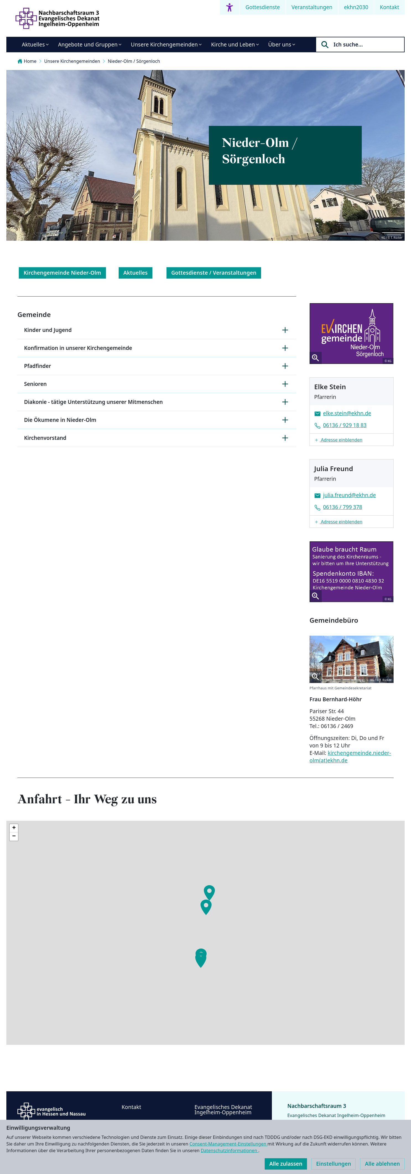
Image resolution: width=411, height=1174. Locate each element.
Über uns (279, 44)
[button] (351, 439)
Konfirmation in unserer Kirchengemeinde (157, 348)
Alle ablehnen (382, 1163)
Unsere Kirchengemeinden (164, 44)
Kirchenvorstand (157, 437)
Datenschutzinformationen (229, 1150)
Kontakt (389, 7)
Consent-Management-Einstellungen (228, 1144)
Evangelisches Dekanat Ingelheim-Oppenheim (223, 1109)
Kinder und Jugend (157, 330)
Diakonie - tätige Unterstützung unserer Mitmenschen (157, 402)
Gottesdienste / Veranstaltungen (213, 272)
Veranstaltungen (312, 7)
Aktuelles (33, 44)
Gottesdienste (262, 7)
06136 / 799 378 (342, 507)
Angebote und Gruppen (88, 44)
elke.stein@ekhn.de (347, 413)
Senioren (157, 384)
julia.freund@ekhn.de (349, 495)
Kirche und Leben (233, 44)
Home (27, 61)
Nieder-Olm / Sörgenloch (134, 61)
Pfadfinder (157, 366)
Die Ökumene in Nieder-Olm (157, 419)
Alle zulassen (285, 1163)
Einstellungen (333, 1163)
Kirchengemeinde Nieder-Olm (62, 272)
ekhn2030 (356, 7)
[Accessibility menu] (229, 7)
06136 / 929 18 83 (344, 425)
